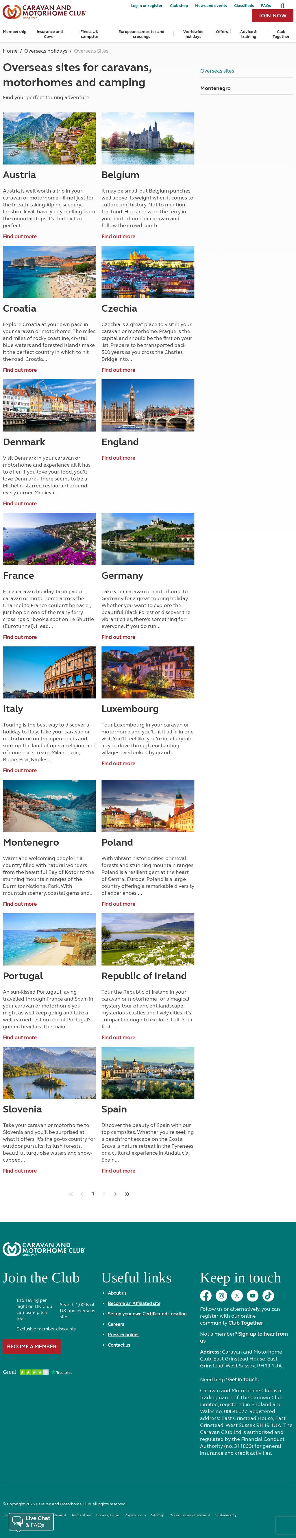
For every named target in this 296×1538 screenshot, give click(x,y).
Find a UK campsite (89, 34)
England (120, 442)
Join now (272, 15)
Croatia (19, 308)
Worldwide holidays (193, 34)
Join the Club (41, 1280)
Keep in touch (240, 1280)
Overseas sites (217, 71)
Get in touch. (243, 1379)
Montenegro (31, 842)
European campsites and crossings (141, 34)
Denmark (24, 442)
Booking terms (107, 1515)
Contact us (119, 1345)
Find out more (20, 236)
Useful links (136, 1280)
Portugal (23, 976)
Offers (222, 31)
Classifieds (244, 5)
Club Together (281, 34)
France (18, 576)
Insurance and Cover (50, 34)
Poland (117, 842)
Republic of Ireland (144, 976)
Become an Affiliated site (134, 1303)
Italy (13, 709)
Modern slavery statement (189, 1515)
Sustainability (225, 1515)
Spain (114, 1109)
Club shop (179, 5)
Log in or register (147, 5)
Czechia (119, 308)
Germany (122, 576)
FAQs (266, 5)
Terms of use (81, 1515)
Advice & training (248, 34)
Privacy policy (135, 1515)
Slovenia (22, 1109)
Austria (19, 175)
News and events (211, 5)
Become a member (31, 1346)
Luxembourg (130, 709)
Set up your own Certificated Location (147, 1314)
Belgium (120, 175)
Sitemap (157, 1515)
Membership (14, 31)
